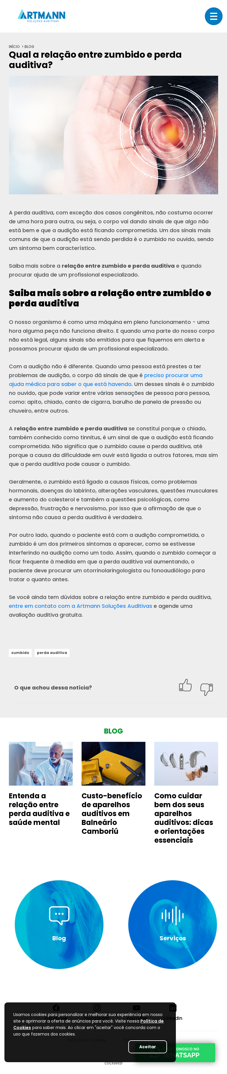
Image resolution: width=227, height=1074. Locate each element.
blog (29, 46)
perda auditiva (52, 652)
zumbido (20, 652)
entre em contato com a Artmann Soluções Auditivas (80, 606)
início (14, 46)
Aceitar (147, 1047)
